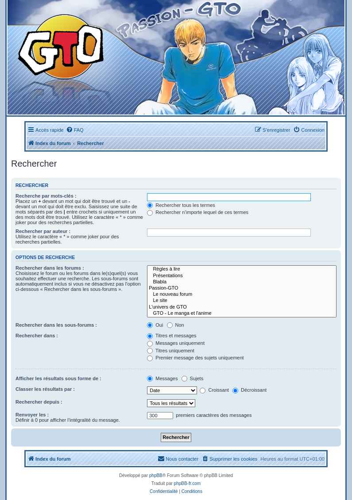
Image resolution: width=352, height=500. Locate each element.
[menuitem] (75, 130)
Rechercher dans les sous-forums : (56, 325)
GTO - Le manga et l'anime (242, 313)
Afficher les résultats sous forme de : (58, 378)
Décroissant (249, 390)
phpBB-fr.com (187, 483)
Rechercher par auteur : (42, 231)
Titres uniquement (170, 350)
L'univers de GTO (242, 307)
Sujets (193, 378)
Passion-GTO (242, 288)
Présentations (242, 276)
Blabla (242, 282)
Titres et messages (171, 335)
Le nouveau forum (242, 294)
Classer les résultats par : (45, 389)
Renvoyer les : (32, 414)
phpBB (155, 475)
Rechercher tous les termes (181, 205)
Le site (242, 301)
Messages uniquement (176, 343)
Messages (162, 378)
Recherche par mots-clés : (46, 195)
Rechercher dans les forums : (49, 268)
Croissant (214, 390)
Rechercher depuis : (38, 402)
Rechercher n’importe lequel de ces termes (197, 212)
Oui (155, 325)
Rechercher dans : (36, 335)
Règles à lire (242, 269)
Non (175, 325)
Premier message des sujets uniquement (195, 357)
